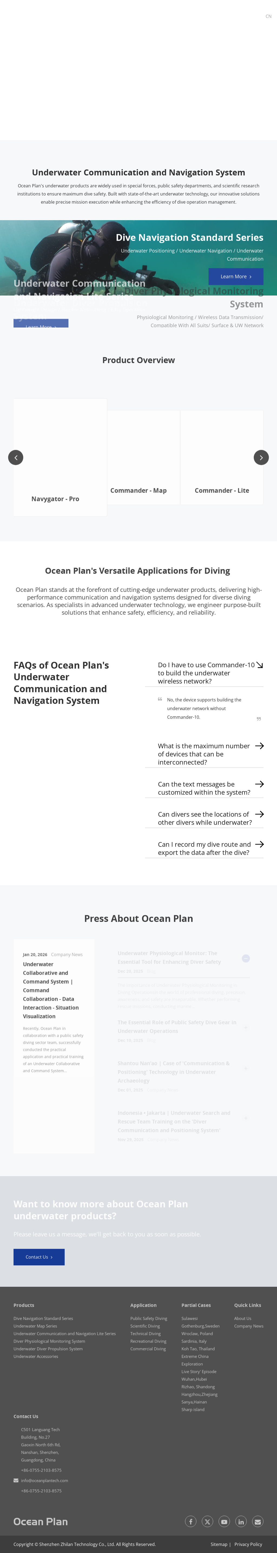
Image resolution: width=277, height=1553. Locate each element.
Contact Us (39, 1260)
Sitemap (219, 1544)
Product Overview (138, 363)
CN (269, 16)
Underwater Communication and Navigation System (138, 172)
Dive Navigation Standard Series (189, 241)
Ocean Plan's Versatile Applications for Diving (140, 571)
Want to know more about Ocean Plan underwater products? (101, 1212)
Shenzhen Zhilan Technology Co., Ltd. (77, 1544)
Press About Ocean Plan (138, 921)
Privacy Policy (248, 1544)
